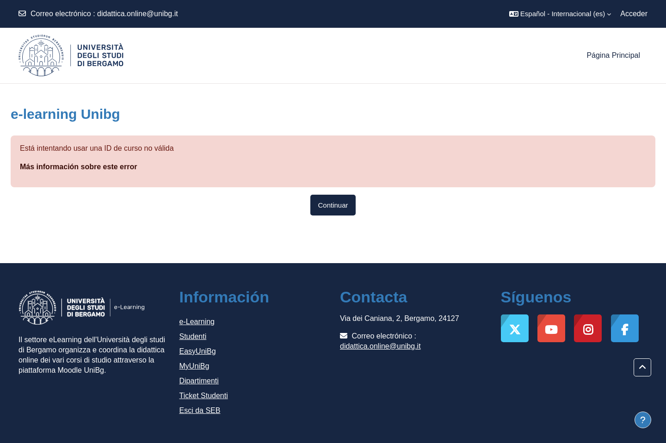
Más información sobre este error (78, 167)
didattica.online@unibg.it (137, 14)
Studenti (193, 336)
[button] (560, 14)
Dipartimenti (199, 381)
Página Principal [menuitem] (613, 55)
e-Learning (197, 322)
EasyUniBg (197, 351)
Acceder (634, 14)
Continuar (333, 205)
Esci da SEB (200, 410)
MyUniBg (194, 366)
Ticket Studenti (203, 396)
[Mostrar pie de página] (643, 420)
